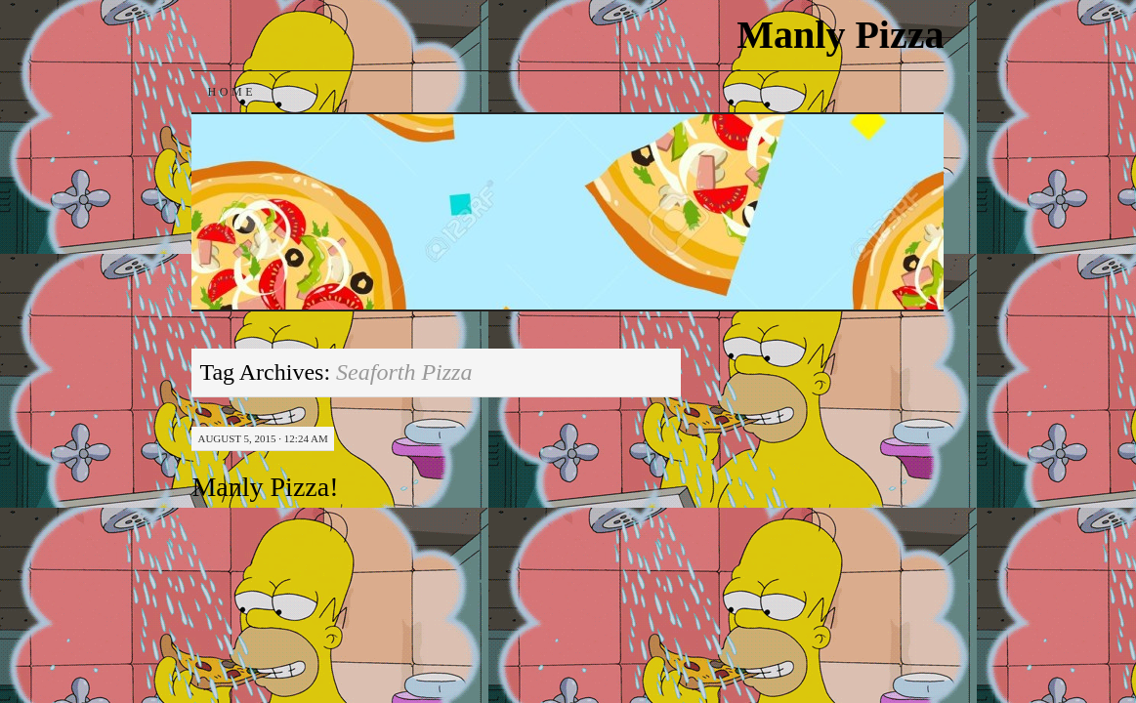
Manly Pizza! (264, 487)
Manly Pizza (840, 35)
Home (231, 92)
